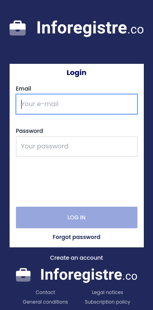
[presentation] (76, 181)
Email (24, 89)
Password (29, 131)
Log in (76, 217)
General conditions (45, 302)
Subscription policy (107, 302)
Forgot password (76, 237)
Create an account (76, 258)
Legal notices (107, 292)
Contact (45, 292)
